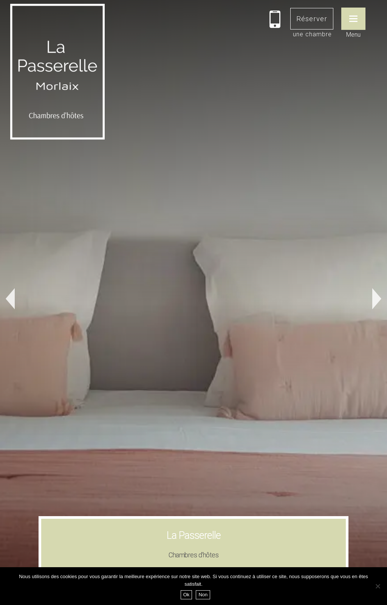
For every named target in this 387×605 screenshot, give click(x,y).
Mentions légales (141, 543)
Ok (186, 594)
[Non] (377, 586)
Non (202, 594)
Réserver (311, 19)
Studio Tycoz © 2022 (232, 543)
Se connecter (183, 543)
